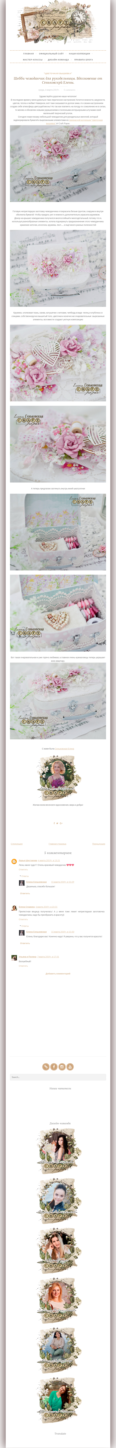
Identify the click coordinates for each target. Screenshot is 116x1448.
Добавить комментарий (58, 973)
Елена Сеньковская (36, 882)
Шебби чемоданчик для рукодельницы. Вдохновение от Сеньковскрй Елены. (58, 80)
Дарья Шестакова (28, 860)
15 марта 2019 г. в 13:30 (62, 931)
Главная (28, 53)
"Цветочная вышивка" (58, 73)
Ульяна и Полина (27, 956)
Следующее (17, 844)
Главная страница (57, 844)
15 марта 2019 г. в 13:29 (62, 882)
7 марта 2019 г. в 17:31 (48, 956)
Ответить (23, 869)
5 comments (69, 90)
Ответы (25, 876)
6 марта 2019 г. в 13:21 (49, 860)
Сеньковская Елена (64, 748)
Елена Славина (27, 907)
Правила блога (83, 59)
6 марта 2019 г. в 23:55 (46, 907)
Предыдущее (98, 844)
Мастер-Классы (33, 59)
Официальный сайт (51, 53)
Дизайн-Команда (58, 59)
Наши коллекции (79, 53)
